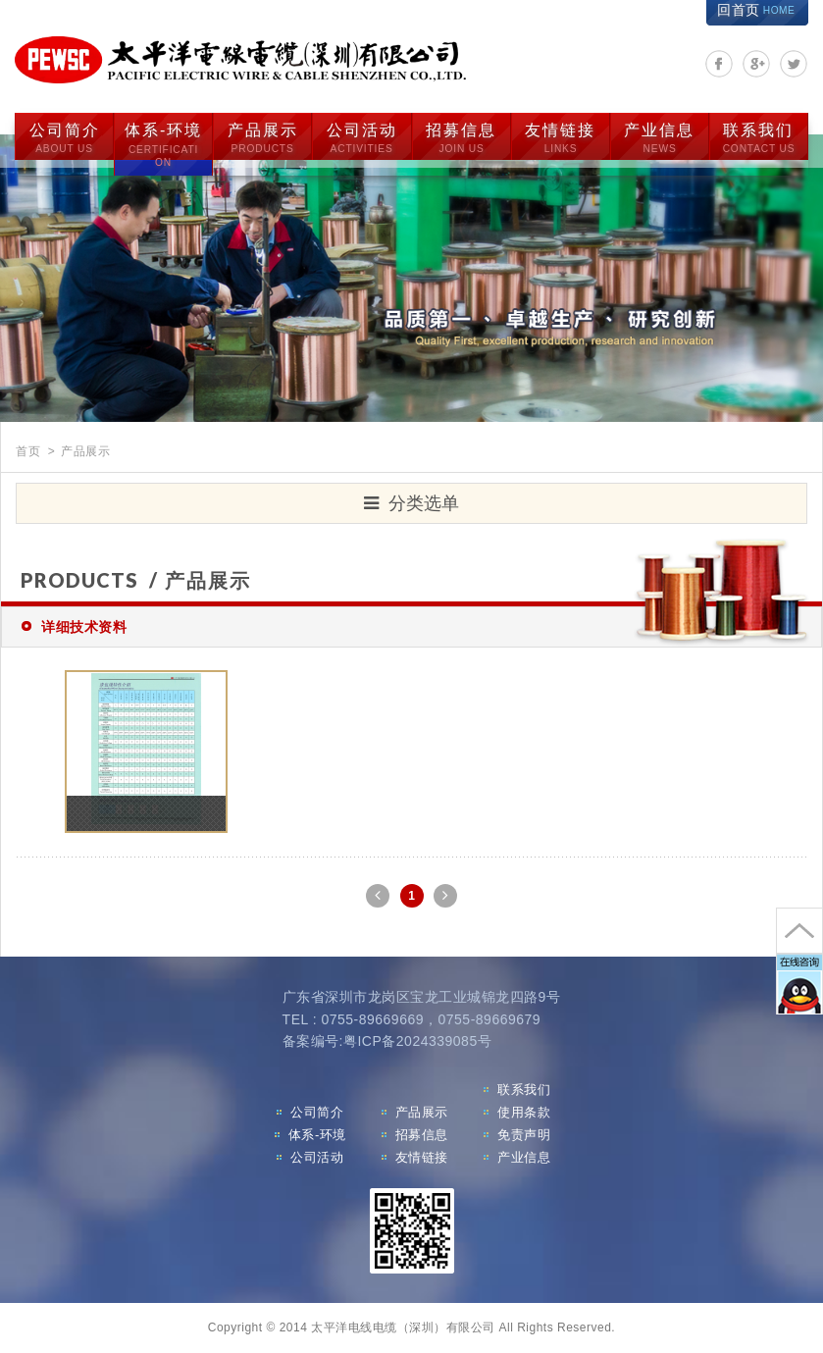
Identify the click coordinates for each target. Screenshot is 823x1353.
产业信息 (659, 138)
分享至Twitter (793, 63)
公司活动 (362, 138)
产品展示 (263, 138)
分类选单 (411, 503)
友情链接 (560, 138)
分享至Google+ (756, 63)
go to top (799, 931)
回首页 (756, 10)
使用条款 (523, 1112)
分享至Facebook (719, 63)
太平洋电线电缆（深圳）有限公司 (240, 60)
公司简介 (64, 138)
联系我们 (759, 138)
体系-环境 (163, 146)
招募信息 (461, 138)
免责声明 (523, 1134)
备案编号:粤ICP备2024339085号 (387, 1041)
